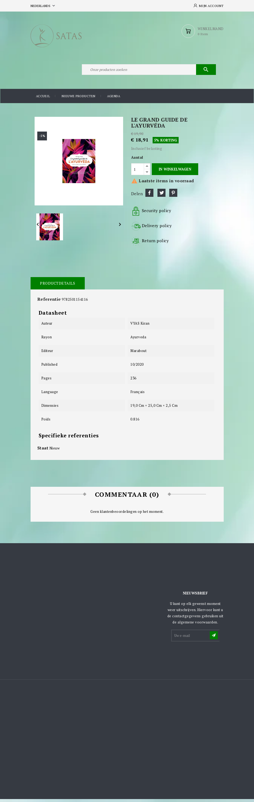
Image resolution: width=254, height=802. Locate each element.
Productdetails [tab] (57, 286)
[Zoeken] (149, 72)
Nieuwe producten (78, 99)
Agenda (113, 99)
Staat (43, 451)
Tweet (161, 196)
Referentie (49, 302)
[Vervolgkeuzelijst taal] (43, 6)
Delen (149, 196)
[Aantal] (137, 172)
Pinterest (173, 196)
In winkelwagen (175, 172)
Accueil (43, 99)
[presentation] (212, 658)
